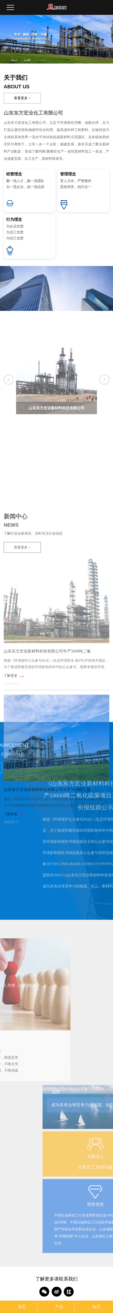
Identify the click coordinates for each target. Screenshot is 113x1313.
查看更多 (22, 98)
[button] (14, 60)
